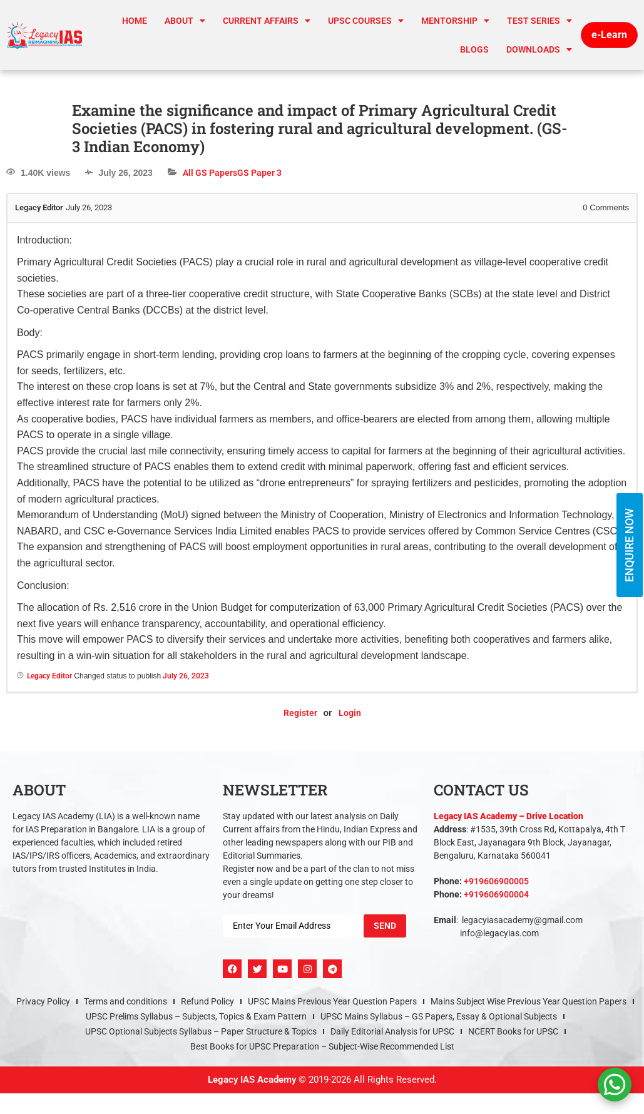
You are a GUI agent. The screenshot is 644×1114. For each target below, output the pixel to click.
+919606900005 (496, 881)
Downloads (539, 49)
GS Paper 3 (259, 173)
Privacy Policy (43, 1001)
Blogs (474, 49)
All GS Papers (210, 173)
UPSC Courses (366, 20)
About (185, 20)
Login (350, 713)
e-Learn (609, 35)
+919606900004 (496, 894)
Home (134, 21)
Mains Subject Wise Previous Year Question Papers (528, 1001)
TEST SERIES (539, 20)
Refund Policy (207, 1001)
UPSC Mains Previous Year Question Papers (332, 1001)
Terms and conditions (125, 1001)
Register (300, 713)
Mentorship (455, 20)
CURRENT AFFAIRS (266, 20)
